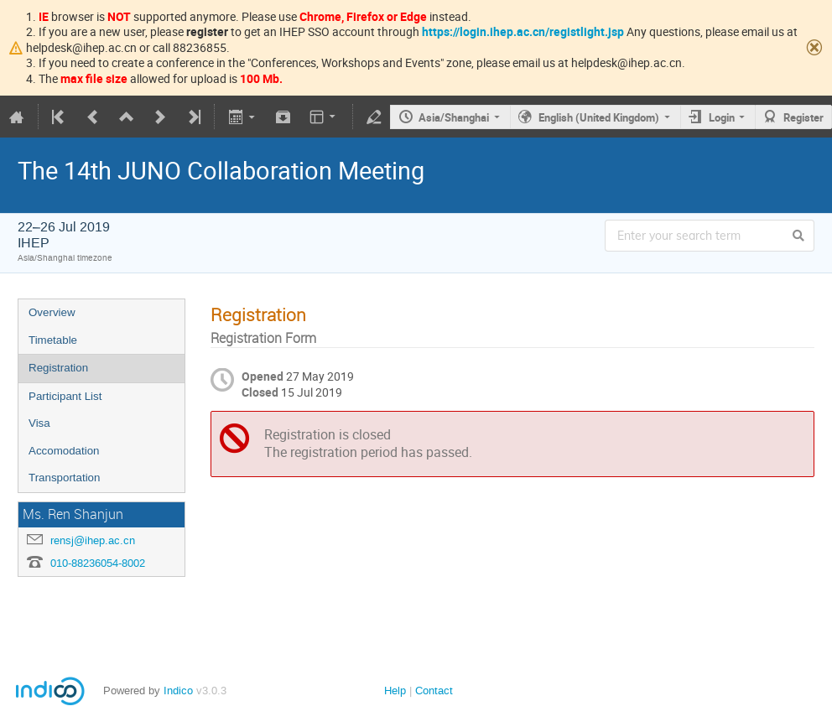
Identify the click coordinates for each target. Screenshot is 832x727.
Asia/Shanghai (454, 117)
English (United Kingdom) (598, 117)
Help (395, 690)
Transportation (64, 477)
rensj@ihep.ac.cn (92, 540)
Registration (58, 367)
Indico (178, 690)
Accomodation (64, 450)
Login (722, 117)
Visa (39, 423)
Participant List (65, 396)
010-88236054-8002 (97, 563)
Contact (434, 690)
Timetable (53, 340)
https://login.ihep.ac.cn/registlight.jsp (523, 31)
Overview (52, 312)
